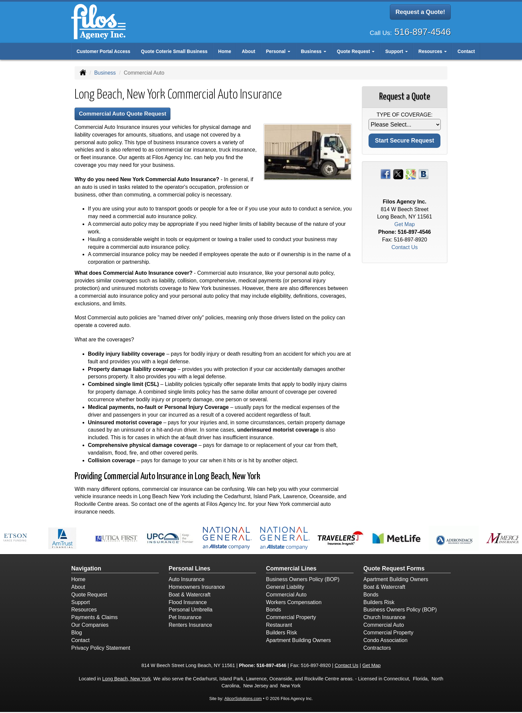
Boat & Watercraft (190, 595)
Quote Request (89, 595)
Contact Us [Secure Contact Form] (405, 247)
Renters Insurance (190, 626)
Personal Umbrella (191, 611)
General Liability (285, 588)
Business (105, 73)
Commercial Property (291, 618)
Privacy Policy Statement (100, 649)
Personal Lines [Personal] (189, 569)
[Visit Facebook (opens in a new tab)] (385, 174)
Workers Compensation (294, 603)
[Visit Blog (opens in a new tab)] (423, 174)
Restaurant (279, 626)
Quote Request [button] (356, 51)
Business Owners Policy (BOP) (303, 580)
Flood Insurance (188, 603)
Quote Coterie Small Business (174, 51)
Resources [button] (432, 51)
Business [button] (313, 51)
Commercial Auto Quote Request (129, 114)
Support (80, 603)
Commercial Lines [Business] (291, 569)
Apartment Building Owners (298, 641)
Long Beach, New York (126, 680)
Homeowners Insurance (197, 588)
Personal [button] (278, 51)
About (248, 51)
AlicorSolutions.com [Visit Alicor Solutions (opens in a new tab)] (243, 699)
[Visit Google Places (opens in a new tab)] (410, 174)
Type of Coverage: (404, 115)
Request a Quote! (420, 12)
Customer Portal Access (103, 51)
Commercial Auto (286, 595)
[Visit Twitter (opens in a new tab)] (398, 174)
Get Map (404, 224)
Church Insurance (384, 618)
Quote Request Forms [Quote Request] (394, 569)
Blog (76, 633)
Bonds (273, 611)
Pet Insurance (185, 618)
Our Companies (90, 626)
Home (224, 51)
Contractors (377, 649)
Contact (466, 51)
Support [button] (396, 51)
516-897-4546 (422, 30)
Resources (84, 611)
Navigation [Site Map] (86, 569)
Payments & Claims (94, 618)
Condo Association (386, 641)
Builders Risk (281, 633)
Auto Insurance (187, 580)
